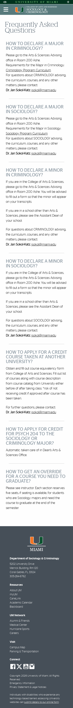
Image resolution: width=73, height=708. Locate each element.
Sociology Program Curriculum (27, 133)
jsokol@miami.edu (43, 90)
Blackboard (16, 606)
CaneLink (15, 598)
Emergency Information (22, 683)
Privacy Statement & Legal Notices (28, 687)
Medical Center (18, 625)
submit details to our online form (41, 702)
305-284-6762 (18, 576)
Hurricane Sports (19, 629)
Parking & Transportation (24, 651)
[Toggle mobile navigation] (6, 9)
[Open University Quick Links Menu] (68, 2)
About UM (15, 590)
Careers (14, 633)
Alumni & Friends (20, 621)
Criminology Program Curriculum (28, 70)
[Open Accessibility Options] (5, 2)
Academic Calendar (21, 602)
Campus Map (17, 647)
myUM (13, 594)
